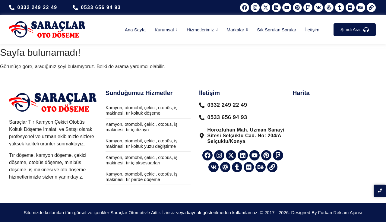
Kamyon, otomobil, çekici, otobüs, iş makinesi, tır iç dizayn (141, 127)
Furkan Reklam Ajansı (340, 212)
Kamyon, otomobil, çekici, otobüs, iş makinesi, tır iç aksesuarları (141, 160)
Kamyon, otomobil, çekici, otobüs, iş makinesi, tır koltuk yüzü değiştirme (141, 143)
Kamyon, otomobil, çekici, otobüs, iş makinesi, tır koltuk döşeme (141, 110)
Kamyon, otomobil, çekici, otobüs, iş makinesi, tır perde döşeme (141, 176)
